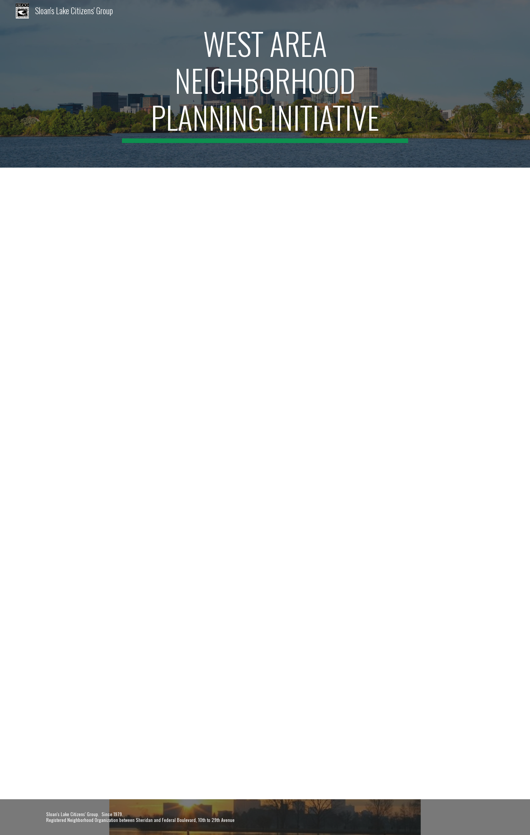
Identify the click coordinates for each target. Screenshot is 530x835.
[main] (265, 84)
